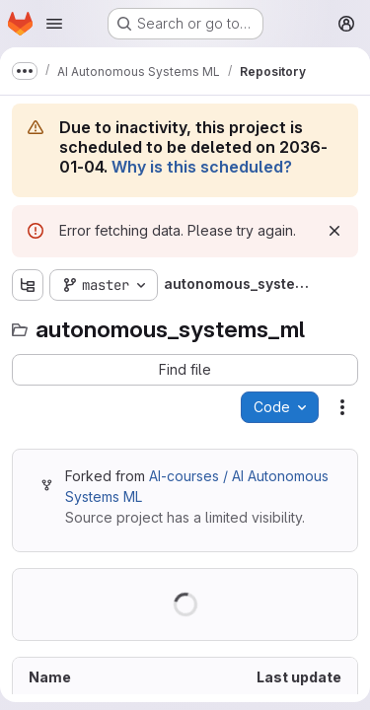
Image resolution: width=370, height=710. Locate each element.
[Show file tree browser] (27, 285)
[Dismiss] (334, 231)
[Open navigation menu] (54, 23)
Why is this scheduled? (201, 167)
